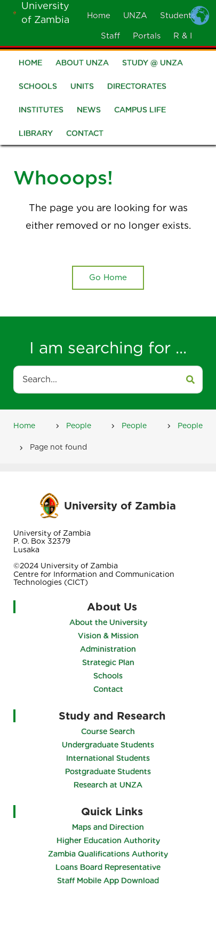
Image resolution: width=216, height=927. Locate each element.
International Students (109, 758)
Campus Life (140, 111)
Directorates (136, 88)
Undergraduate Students (109, 744)
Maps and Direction (110, 827)
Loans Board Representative (109, 867)
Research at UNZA (109, 785)
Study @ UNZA (152, 64)
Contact (84, 135)
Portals (147, 36)
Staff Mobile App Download (110, 880)
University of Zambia (120, 505)
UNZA (135, 15)
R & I (182, 36)
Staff (110, 36)
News (89, 111)
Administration (106, 649)
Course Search (110, 731)
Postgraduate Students (110, 771)
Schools (38, 88)
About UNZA (82, 64)
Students (177, 15)
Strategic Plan (107, 662)
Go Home (108, 277)
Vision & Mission (106, 635)
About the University (107, 622)
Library (36, 135)
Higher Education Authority (109, 840)
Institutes (41, 111)
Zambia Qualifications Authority (110, 853)
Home (98, 15)
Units (82, 88)
